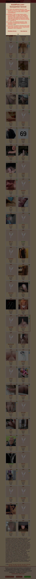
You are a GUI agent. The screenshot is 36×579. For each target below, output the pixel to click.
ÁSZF (14, 24)
